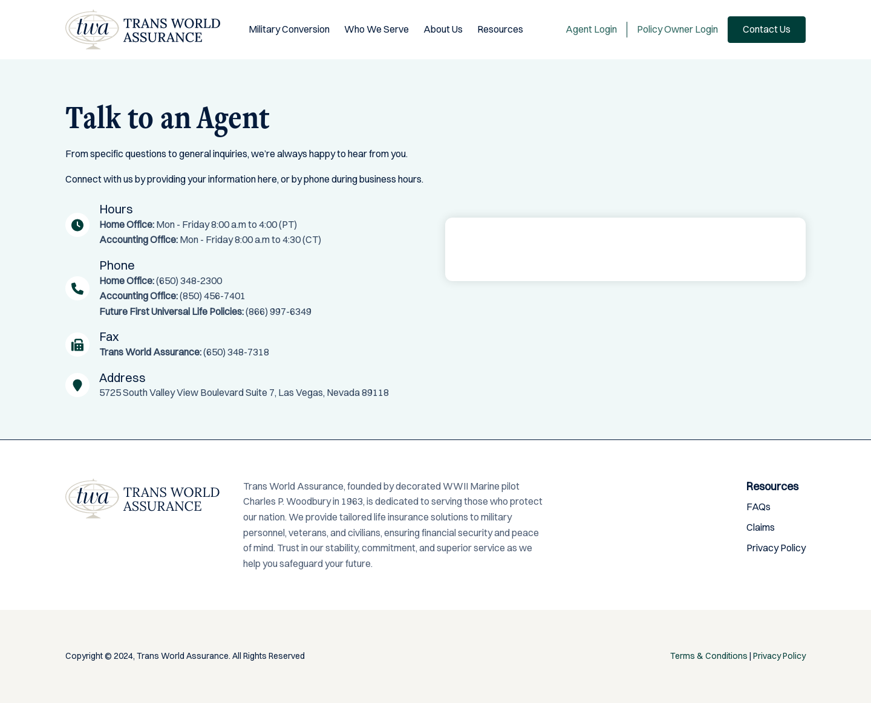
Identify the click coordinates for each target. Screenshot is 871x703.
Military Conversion (289, 29)
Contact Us (767, 29)
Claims (760, 527)
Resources (500, 29)
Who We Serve (376, 29)
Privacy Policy (776, 548)
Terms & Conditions (709, 655)
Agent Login (591, 29)
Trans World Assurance (142, 30)
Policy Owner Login (677, 29)
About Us (443, 29)
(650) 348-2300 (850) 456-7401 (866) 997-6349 (205, 295)
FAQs (758, 507)
